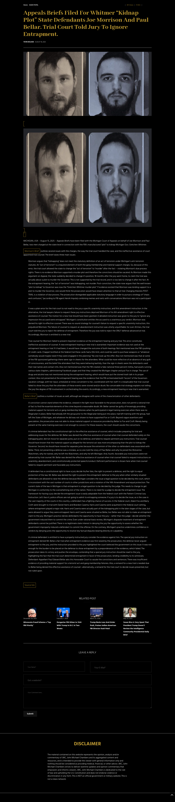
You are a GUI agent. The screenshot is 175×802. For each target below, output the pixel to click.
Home (25, 5)
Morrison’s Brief (32, 251)
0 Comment (147, 5)
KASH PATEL (33, 5)
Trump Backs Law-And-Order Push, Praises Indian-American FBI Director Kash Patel (103, 625)
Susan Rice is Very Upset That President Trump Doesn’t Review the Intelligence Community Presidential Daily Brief (136, 628)
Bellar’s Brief (30, 396)
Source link (30, 585)
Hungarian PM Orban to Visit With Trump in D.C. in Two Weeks (69, 625)
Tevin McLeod (28, 42)
